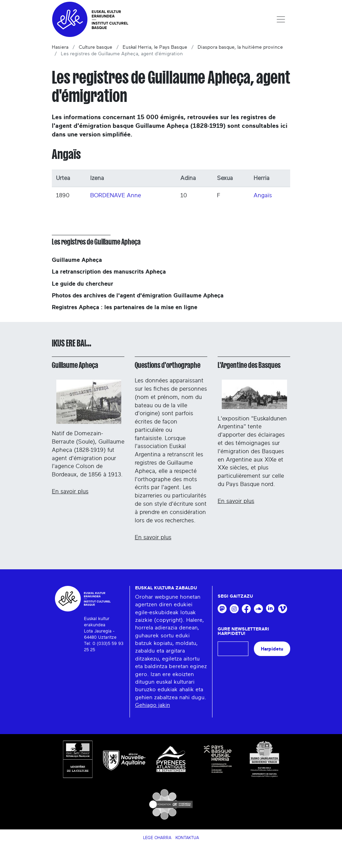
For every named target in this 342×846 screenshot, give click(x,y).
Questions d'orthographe (167, 365)
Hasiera (60, 47)
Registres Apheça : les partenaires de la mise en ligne (124, 307)
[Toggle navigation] (281, 19)
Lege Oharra (157, 838)
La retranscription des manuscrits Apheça (109, 272)
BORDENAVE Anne (115, 195)
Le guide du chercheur (82, 284)
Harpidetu (272, 649)
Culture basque (95, 47)
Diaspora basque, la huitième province (240, 47)
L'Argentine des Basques (249, 365)
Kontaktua (187, 838)
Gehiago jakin (152, 705)
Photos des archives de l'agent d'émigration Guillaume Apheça (138, 295)
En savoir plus (70, 491)
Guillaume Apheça (77, 260)
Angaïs (263, 195)
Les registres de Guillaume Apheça (96, 242)
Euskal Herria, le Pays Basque (155, 47)
